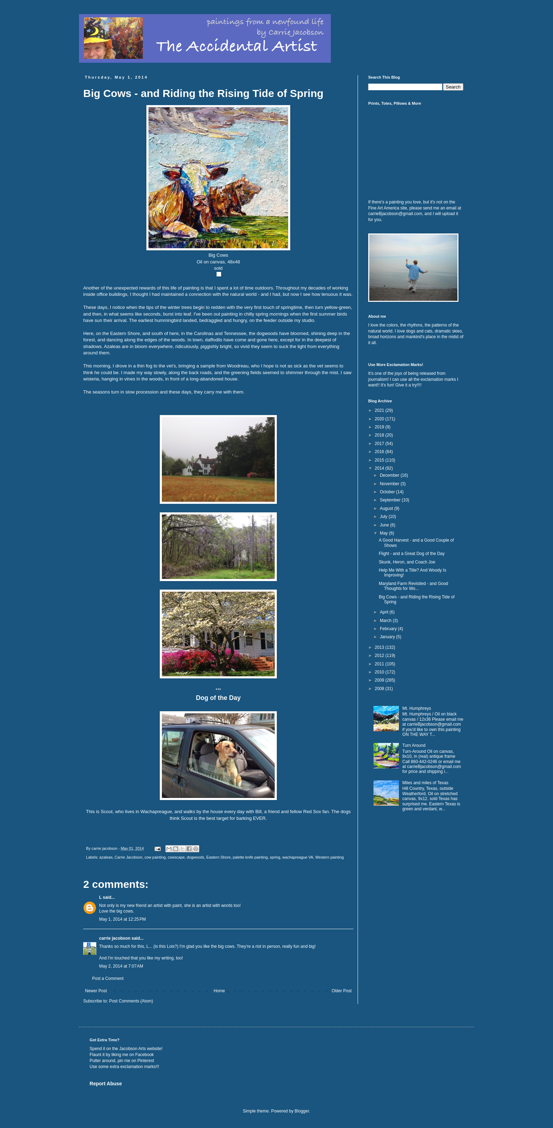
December (390, 475)
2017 (380, 443)
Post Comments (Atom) (131, 1001)
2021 (380, 410)
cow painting (155, 857)
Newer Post (96, 990)
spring (275, 857)
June (385, 525)
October (388, 491)
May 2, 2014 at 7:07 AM (121, 966)
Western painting (329, 857)
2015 (380, 460)
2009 (380, 680)
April (384, 612)
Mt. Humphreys (416, 708)
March (386, 620)
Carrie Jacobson (128, 857)
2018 (380, 435)
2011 (380, 663)
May (384, 533)
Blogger (301, 1111)
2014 (380, 468)
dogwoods (195, 857)
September (391, 500)
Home (219, 990)
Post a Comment (107, 978)
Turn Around (414, 745)
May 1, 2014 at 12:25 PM (122, 919)
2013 (380, 647)
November (390, 483)
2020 (380, 418)
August (387, 508)
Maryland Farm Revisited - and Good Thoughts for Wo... (413, 586)
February (389, 628)
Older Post (342, 990)
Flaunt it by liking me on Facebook (122, 1054)
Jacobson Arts (132, 1048)
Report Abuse (106, 1083)
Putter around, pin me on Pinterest (122, 1060)
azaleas (106, 857)
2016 (380, 451)
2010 (380, 672)
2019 (380, 427)
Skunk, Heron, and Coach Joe (407, 562)
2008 (380, 688)
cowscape (176, 857)
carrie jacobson (114, 938)
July (384, 516)
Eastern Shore (218, 857)
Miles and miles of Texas (425, 782)
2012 (380, 655)
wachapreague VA (297, 857)
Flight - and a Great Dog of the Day (412, 553)
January (388, 636)
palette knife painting (250, 857)
